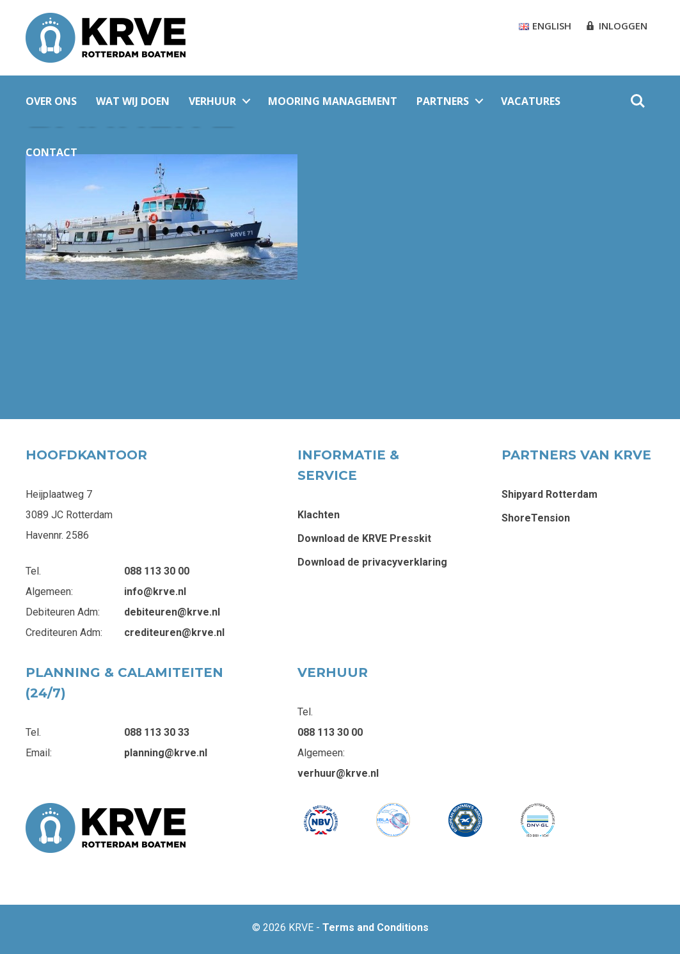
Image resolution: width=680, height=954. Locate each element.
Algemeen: (49, 591)
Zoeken (638, 101)
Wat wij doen (133, 101)
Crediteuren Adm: (64, 632)
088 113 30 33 (156, 732)
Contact (51, 152)
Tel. (33, 571)
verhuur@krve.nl (338, 773)
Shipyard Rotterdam (549, 494)
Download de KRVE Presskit (364, 538)
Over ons (51, 101)
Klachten (318, 515)
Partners (442, 101)
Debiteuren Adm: (63, 612)
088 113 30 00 (156, 571)
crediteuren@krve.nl (174, 632)
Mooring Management (332, 101)
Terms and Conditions (375, 927)
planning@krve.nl (165, 753)
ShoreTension (536, 518)
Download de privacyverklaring (372, 562)
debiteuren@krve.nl (172, 612)
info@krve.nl (155, 591)
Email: (39, 753)
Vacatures (530, 101)
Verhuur (212, 101)
